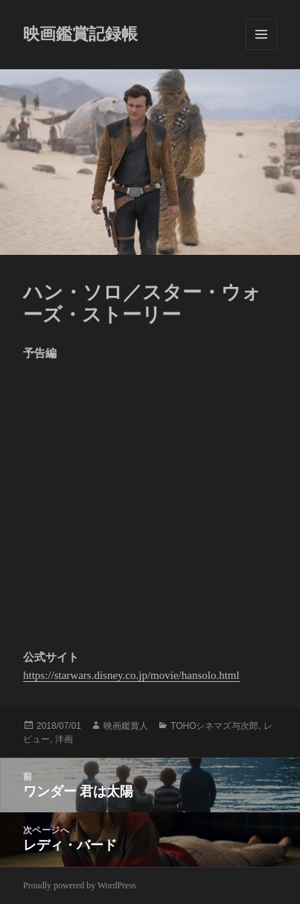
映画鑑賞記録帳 (80, 34)
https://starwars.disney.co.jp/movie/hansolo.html (131, 675)
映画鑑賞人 (125, 726)
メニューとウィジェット (261, 34)
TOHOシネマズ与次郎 (214, 726)
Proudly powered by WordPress (79, 885)
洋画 (64, 739)
